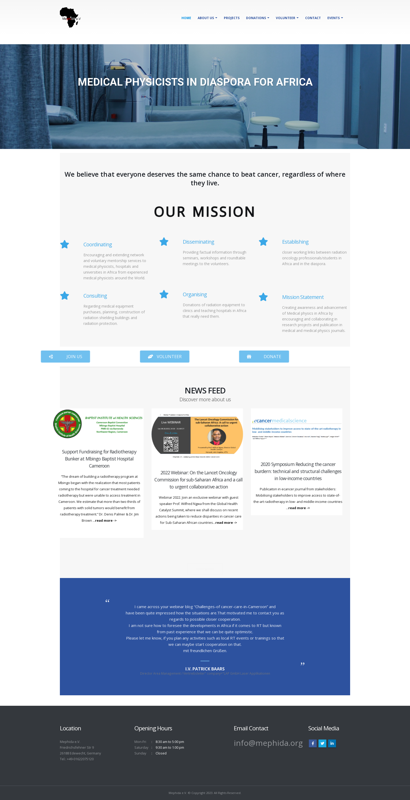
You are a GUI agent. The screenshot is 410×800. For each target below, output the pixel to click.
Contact (313, 18)
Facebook (313, 743)
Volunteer (285, 18)
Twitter (322, 743)
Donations (256, 18)
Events (333, 18)
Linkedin (332, 743)
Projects (232, 18)
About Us (206, 18)
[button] (121, 357)
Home (186, 18)
